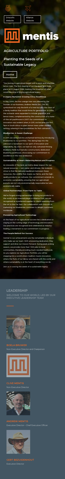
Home (10, 74)
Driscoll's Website (10, 19)
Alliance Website (30, 19)
